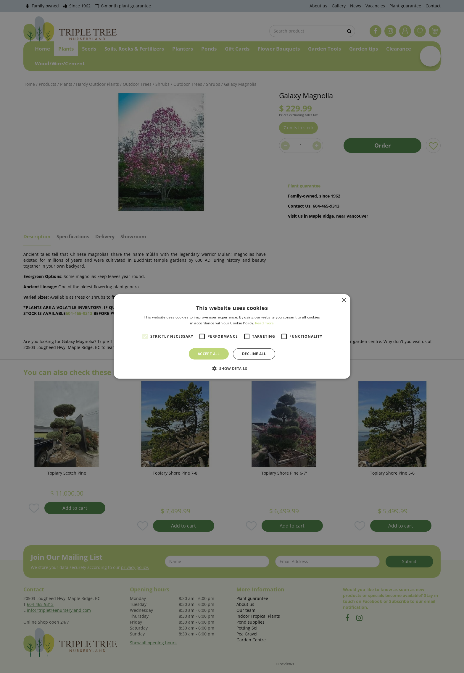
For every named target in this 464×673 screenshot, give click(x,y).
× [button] (343, 300)
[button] (232, 368)
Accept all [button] (209, 353)
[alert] (232, 336)
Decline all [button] (254, 353)
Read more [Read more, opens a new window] (264, 323)
